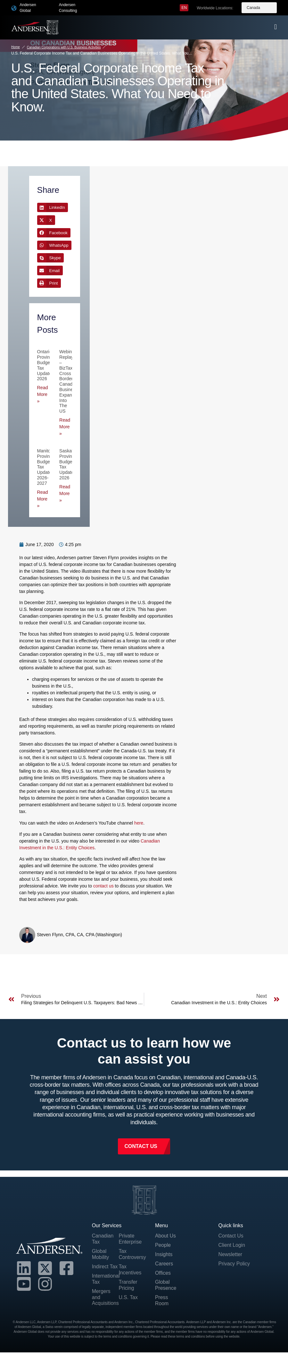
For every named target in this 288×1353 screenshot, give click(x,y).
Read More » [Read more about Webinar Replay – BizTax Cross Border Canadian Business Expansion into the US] (64, 426)
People (163, 1245)
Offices (163, 1273)
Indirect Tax (105, 1267)
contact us (103, 885)
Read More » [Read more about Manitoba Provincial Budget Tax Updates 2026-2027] (42, 499)
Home (15, 47)
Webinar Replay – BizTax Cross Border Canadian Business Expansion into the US (69, 381)
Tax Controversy (132, 1254)
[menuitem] (184, 7)
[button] (52, 207)
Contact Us (230, 1236)
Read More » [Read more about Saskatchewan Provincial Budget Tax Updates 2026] (64, 493)
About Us (165, 1236)
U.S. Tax (128, 1298)
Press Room (162, 1301)
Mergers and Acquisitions (105, 1298)
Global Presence (166, 1286)
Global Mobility (100, 1254)
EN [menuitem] (184, 7)
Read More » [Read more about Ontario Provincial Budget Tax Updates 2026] (42, 394)
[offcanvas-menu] (275, 26)
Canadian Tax (103, 1239)
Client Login (231, 1245)
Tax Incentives (130, 1270)
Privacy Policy (234, 1264)
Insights (164, 1254)
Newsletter (230, 1254)
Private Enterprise (130, 1239)
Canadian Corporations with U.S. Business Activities (64, 47)
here (138, 823)
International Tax (105, 1279)
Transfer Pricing (128, 1285)
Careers (164, 1264)
